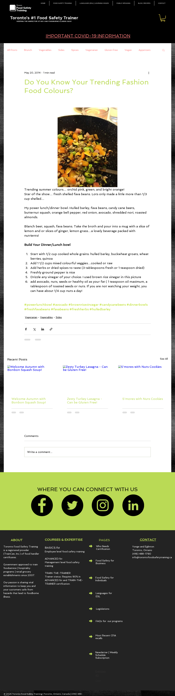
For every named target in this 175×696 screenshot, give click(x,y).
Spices (75, 50)
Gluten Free (111, 50)
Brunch (28, 50)
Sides (61, 50)
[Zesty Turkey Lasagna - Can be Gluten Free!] (87, 379)
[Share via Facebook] (26, 329)
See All (164, 358)
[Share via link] (51, 329)
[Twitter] (72, 505)
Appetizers (145, 50)
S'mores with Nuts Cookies (142, 399)
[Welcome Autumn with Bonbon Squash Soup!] (32, 379)
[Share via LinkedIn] (42, 329)
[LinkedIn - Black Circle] (133, 505)
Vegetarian (91, 50)
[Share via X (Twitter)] (34, 329)
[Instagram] (103, 505)
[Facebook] (42, 505)
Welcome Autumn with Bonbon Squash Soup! (28, 400)
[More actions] (149, 73)
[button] (163, 17)
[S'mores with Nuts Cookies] (143, 379)
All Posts (12, 50)
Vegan (128, 50)
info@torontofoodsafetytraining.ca (152, 557)
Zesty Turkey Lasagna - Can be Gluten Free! (84, 400)
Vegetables (45, 50)
